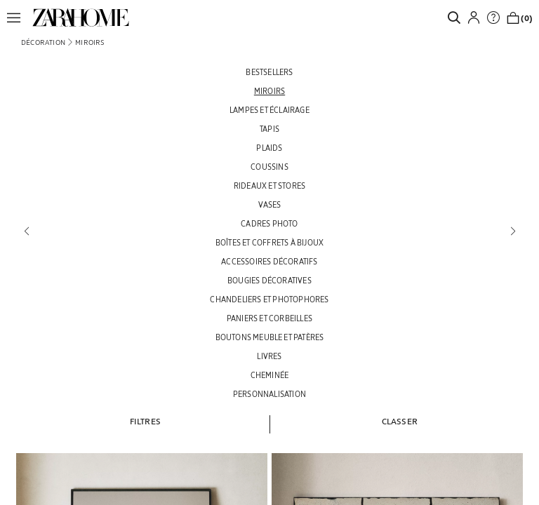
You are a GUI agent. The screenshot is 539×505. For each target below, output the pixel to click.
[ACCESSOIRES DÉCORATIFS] (269, 261)
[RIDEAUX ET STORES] (269, 185)
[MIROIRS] (269, 91)
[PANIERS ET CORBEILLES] (269, 318)
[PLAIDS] (269, 147)
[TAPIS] (269, 128)
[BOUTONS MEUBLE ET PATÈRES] (269, 337)
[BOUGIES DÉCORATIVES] (269, 280)
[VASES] (269, 204)
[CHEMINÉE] (269, 375)
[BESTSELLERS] (269, 72)
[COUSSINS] (269, 166)
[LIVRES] (269, 356)
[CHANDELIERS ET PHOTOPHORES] (269, 299)
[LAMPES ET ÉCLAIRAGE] (269, 110)
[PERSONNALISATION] (269, 394)
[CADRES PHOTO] (269, 223)
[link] (80, 17)
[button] (17, 17)
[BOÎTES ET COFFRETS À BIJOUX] (269, 242)
